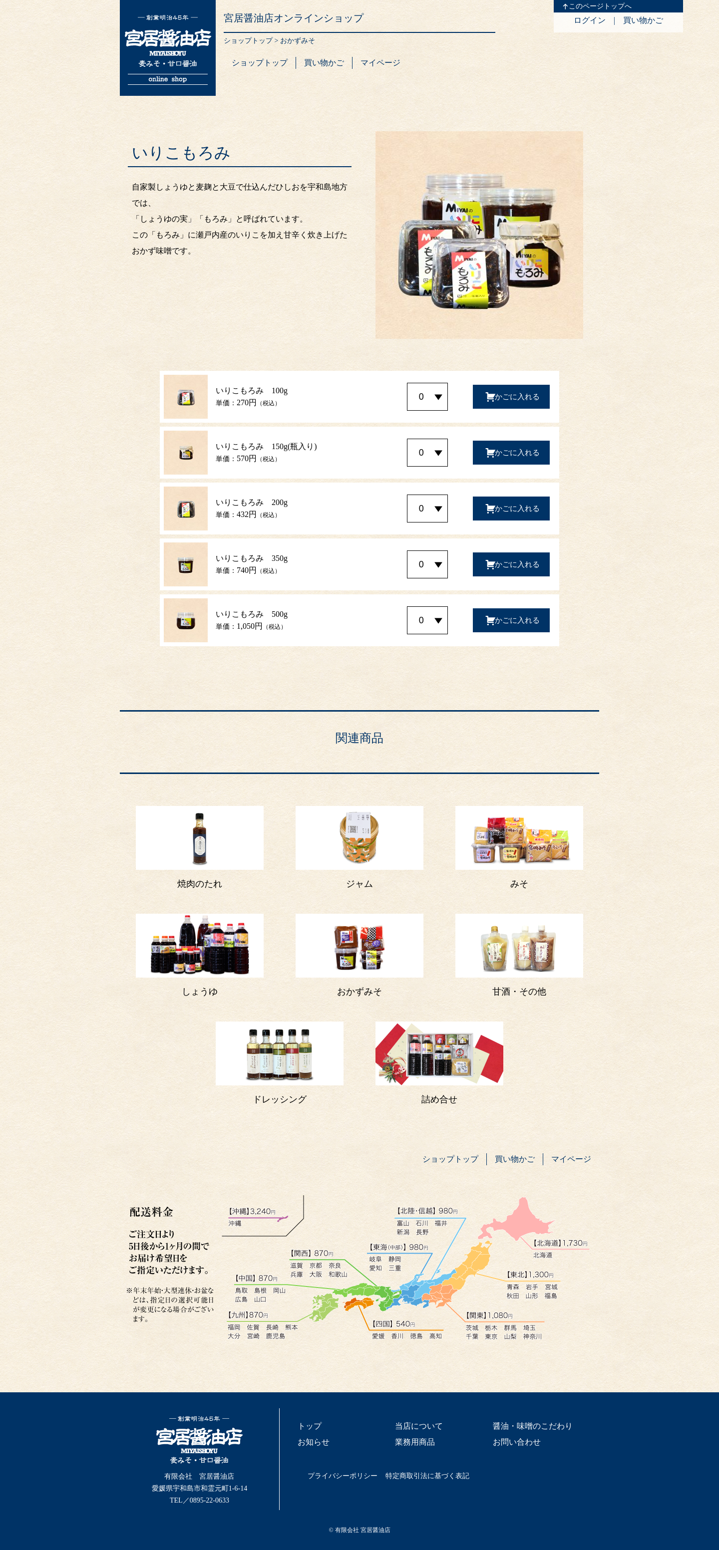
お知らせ (314, 1442)
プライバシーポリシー (342, 1476)
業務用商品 (415, 1442)
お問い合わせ (517, 1442)
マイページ (380, 62)
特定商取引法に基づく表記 (427, 1476)
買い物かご (643, 20)
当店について (419, 1426)
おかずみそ (297, 40)
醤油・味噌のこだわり (533, 1426)
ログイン (590, 20)
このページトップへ (600, 6)
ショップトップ (248, 40)
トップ (310, 1426)
